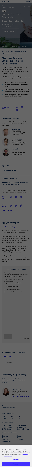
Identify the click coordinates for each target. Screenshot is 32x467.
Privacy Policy (26, 455)
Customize (16, 460)
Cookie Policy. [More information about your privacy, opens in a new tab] (8, 456)
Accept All (16, 464)
